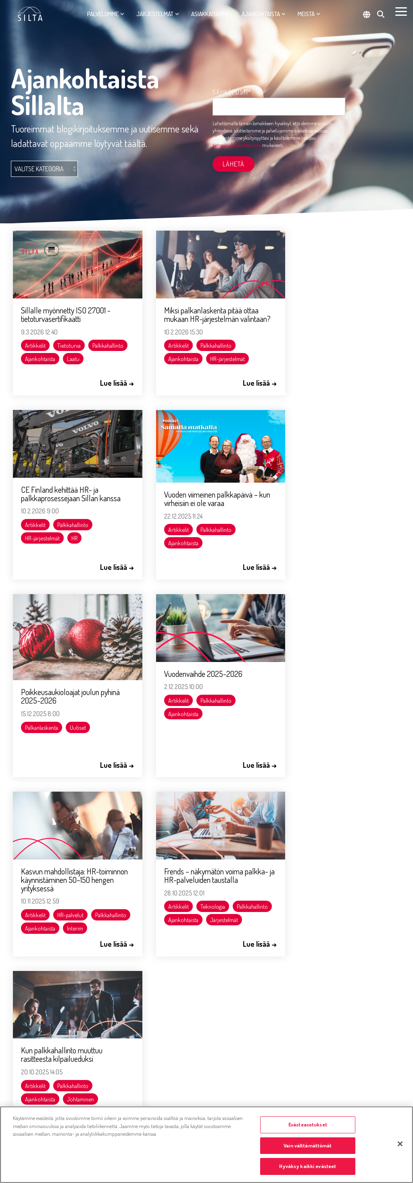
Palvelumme (105, 14)
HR (342, 353)
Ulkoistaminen (360, 736)
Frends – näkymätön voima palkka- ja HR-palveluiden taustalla (194, 683)
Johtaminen (348, 723)
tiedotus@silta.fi (33, 919)
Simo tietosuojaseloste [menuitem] (166, 1063)
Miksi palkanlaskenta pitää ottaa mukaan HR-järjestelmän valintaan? (202, 313)
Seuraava (258, 786)
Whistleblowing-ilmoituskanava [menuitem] (48, 1083)
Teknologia (203, 718)
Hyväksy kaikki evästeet (307, 1166)
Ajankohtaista (264, 14)
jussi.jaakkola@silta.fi (140, 901)
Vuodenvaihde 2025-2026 (328, 483)
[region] (206, 1144)
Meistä (309, 14)
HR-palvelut (71, 718)
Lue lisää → (107, 382)
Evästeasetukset (307, 1124)
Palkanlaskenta (175, 535)
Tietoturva (69, 340)
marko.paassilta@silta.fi (144, 1006)
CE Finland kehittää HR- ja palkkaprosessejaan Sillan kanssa (338, 309)
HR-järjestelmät (218, 362)
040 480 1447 (130, 996)
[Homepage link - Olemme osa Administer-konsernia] (52, 1046)
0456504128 (129, 945)
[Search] (380, 14)
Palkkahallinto (40, 353)
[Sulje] (400, 1144)
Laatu (31, 366)
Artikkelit (35, 340)
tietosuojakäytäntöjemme (237, 145)
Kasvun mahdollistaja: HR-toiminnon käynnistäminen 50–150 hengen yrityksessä (71, 683)
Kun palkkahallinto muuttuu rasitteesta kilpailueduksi (329, 678)
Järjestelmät (157, 14)
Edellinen (154, 786)
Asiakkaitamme (210, 14)
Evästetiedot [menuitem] (27, 1063)
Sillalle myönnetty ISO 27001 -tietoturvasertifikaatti (66, 309)
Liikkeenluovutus (313, 736)
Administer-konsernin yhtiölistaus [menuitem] (122, 1083)
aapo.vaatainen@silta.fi (144, 956)
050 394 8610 (131, 890)
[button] (401, 11)
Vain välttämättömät (308, 1145)
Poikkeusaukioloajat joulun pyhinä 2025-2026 (204, 504)
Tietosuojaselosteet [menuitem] (34, 1103)
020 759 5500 (31, 890)
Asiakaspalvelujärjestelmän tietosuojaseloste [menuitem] (91, 1063)
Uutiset (212, 535)
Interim (33, 744)
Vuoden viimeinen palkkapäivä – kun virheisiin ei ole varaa (68, 492)
